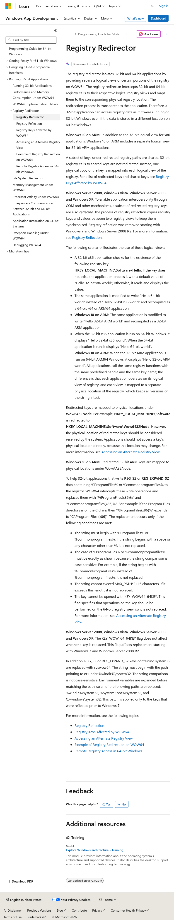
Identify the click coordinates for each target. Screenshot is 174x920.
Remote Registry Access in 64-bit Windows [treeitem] (37, 169)
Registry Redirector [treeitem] (30, 117)
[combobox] (31, 40)
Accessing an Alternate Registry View (131, 451)
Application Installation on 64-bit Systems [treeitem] (35, 224)
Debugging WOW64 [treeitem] (27, 245)
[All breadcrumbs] (70, 34)
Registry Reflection (87, 237)
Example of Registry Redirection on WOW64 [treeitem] (38, 157)
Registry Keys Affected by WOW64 (102, 731)
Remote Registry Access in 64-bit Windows (108, 750)
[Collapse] (55, 30)
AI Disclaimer (13, 910)
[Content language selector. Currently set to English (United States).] (24, 899)
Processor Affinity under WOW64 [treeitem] (36, 196)
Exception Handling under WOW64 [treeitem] (30, 236)
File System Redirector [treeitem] (28, 178)
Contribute (79, 910)
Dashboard (158, 18)
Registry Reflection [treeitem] (29, 123)
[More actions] (166, 34)
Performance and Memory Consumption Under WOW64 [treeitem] (33, 95)
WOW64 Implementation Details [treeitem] (35, 104)
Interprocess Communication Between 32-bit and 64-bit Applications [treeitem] (33, 208)
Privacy (97, 910)
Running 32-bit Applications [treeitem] (32, 85)
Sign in (164, 6)
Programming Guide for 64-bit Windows (101, 34)
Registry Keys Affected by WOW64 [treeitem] (33, 133)
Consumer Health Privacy (128, 910)
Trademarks (35, 917)
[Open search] (152, 6)
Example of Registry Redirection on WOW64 (109, 744)
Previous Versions (39, 910)
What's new (135, 18)
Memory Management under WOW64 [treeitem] (33, 187)
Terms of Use (13, 917)
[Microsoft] (8, 6)
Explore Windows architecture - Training (94, 850)
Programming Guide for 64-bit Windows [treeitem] (30, 51)
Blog (60, 910)
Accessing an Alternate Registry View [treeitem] (38, 145)
